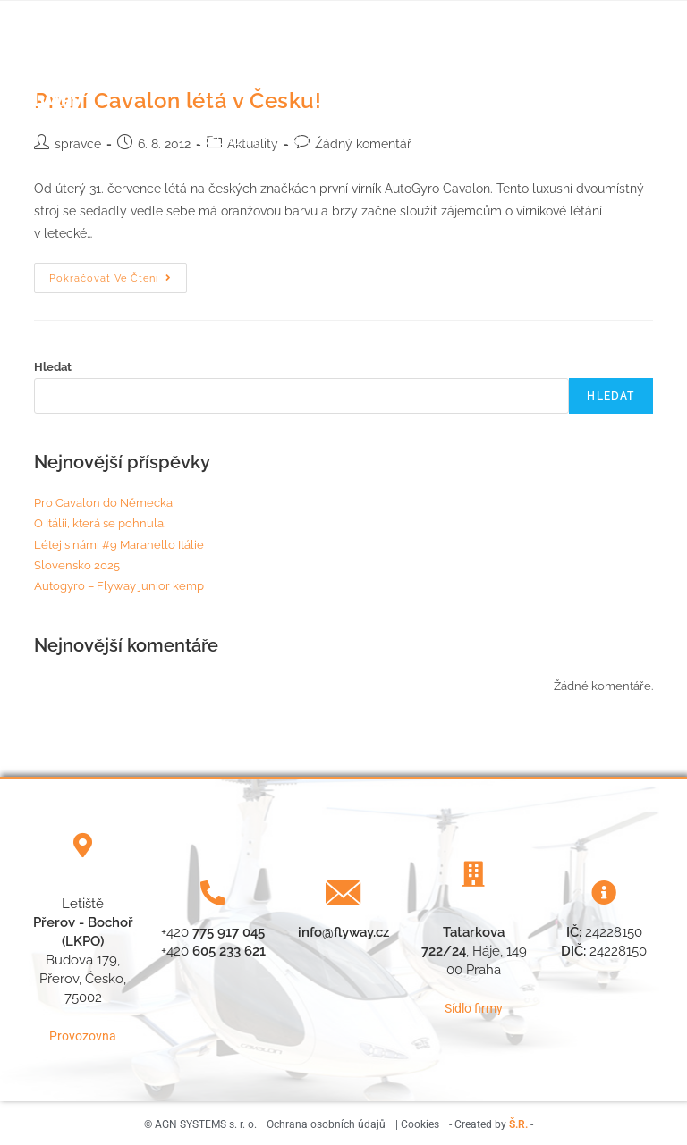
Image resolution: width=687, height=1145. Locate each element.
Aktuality (446, 58)
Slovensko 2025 (77, 565)
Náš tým (318, 59)
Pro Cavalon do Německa (103, 502)
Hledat (53, 367)
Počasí (381, 58)
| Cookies (417, 1122)
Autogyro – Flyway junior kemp (119, 586)
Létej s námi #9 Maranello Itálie (119, 544)
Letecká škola (225, 59)
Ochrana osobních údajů (326, 1122)
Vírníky (327, 140)
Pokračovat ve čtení (118, 273)
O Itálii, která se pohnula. (99, 523)
